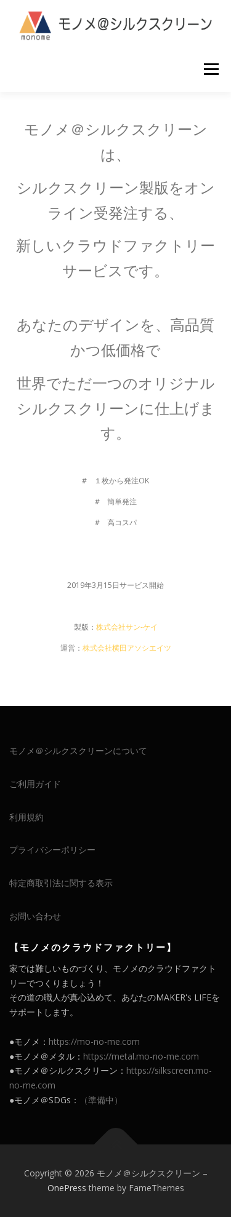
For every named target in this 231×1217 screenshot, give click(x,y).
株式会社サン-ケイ (127, 627)
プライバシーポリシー (52, 849)
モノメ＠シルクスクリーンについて (78, 750)
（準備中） (101, 1100)
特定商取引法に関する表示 (61, 883)
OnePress (66, 1188)
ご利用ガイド (35, 784)
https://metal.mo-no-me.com (141, 1056)
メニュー (211, 69)
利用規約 (26, 817)
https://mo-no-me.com (94, 1041)
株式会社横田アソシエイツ (127, 648)
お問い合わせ (35, 916)
